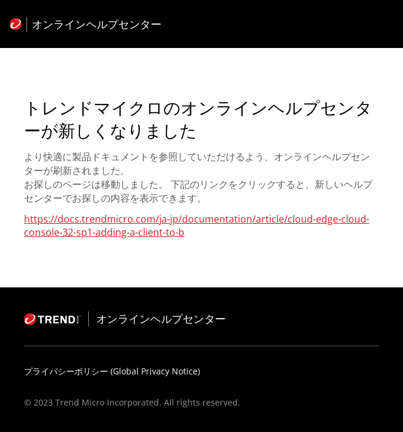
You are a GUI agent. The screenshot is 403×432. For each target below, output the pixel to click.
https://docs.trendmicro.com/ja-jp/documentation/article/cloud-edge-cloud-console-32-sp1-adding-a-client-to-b (196, 225)
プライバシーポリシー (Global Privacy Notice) (112, 371)
